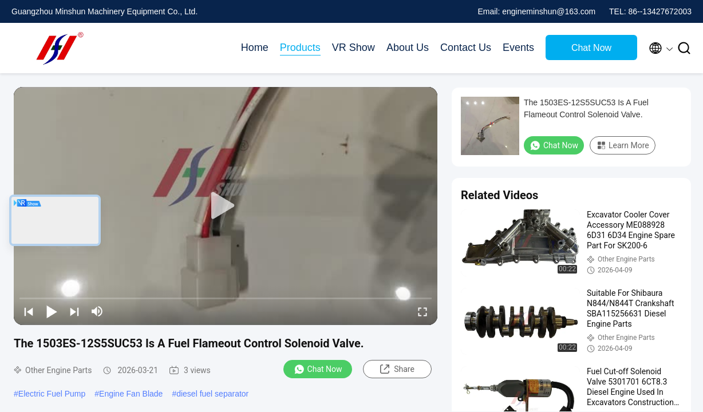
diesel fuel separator (212, 393)
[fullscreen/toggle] (422, 311)
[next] (74, 311)
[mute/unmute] (97, 311)
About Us (407, 47)
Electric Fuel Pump (51, 393)
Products (300, 47)
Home (254, 47)
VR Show (353, 47)
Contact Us (465, 47)
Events (518, 47)
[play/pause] (51, 311)
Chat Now (591, 48)
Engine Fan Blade (131, 393)
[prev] (28, 311)
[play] (225, 206)
